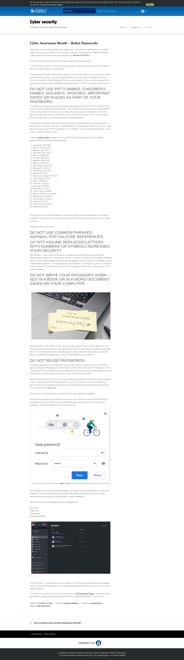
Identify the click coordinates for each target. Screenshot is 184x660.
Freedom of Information (117, 653)
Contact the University (76, 653)
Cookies (96, 653)
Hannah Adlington (71, 603)
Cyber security (43, 21)
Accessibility (62, 653)
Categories (135, 27)
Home (122, 27)
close (149, 4)
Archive (149, 27)
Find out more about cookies (51, 5)
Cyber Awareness (43, 606)
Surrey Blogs (36, 634)
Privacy (88, 653)
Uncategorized (95, 603)
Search (92, 10)
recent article (43, 138)
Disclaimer (104, 653)
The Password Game (85, 594)
